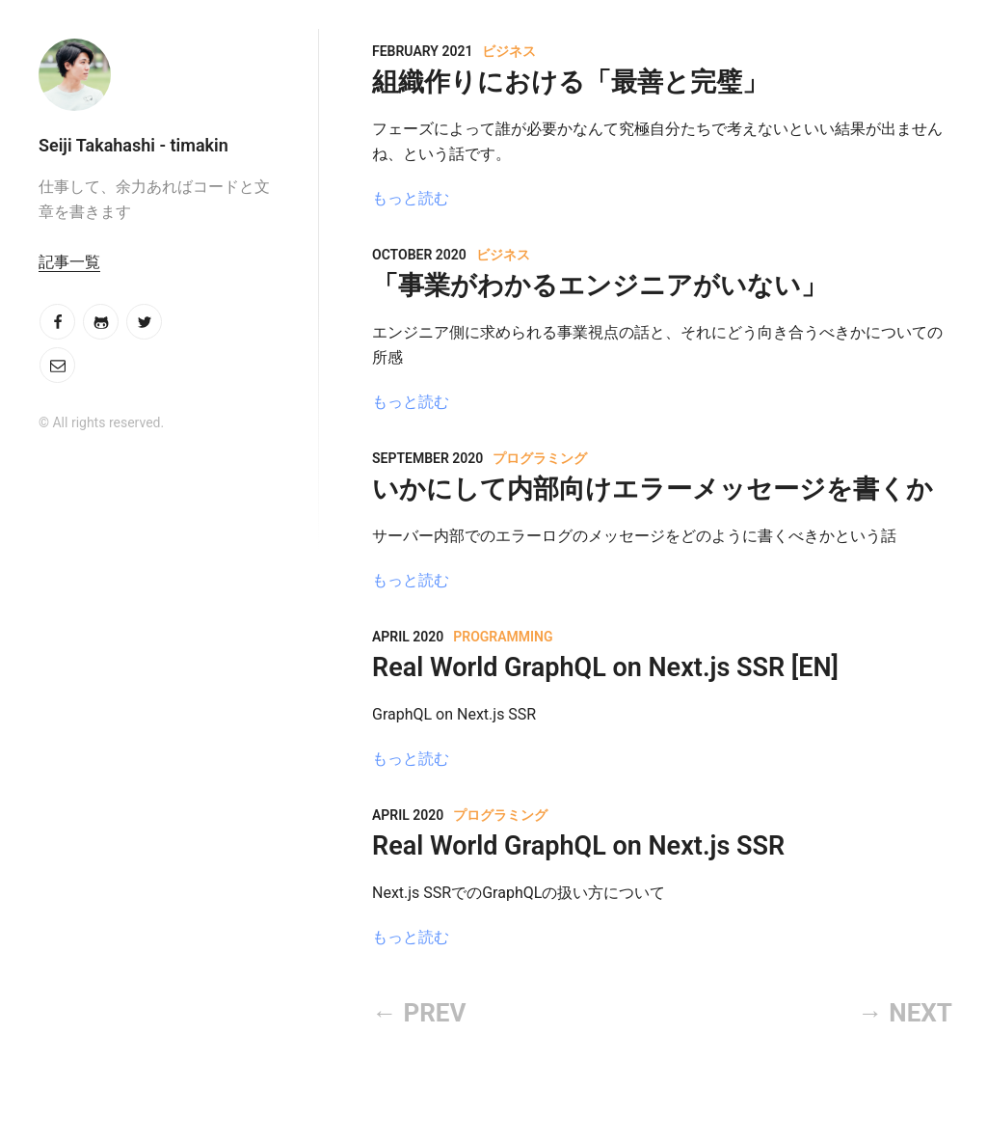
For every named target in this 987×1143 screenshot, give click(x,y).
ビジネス (509, 51)
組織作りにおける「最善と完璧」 (570, 82)
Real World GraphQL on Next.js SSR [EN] (605, 667)
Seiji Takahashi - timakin (133, 145)
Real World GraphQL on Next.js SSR (578, 845)
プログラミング (540, 458)
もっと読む (410, 198)
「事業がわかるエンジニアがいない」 (599, 285)
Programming (502, 636)
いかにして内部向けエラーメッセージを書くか (652, 489)
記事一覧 (69, 262)
